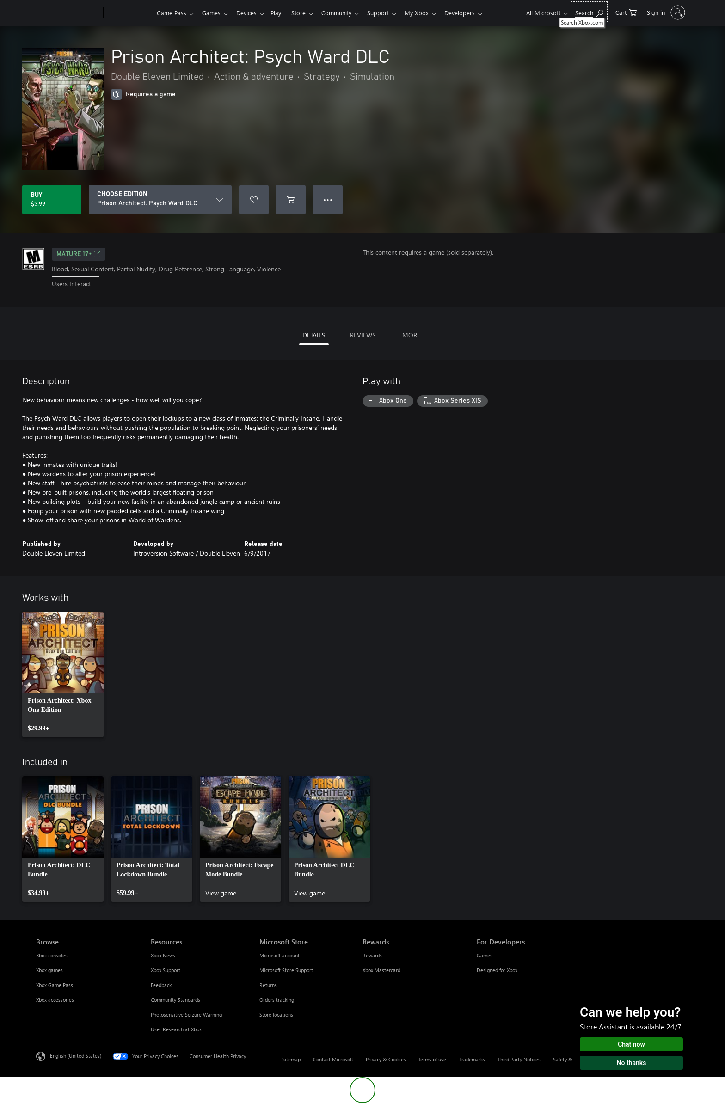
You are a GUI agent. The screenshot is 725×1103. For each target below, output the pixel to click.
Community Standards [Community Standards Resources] (175, 1000)
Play (281, 13)
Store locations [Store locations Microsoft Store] (276, 1014)
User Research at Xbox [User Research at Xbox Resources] (176, 1029)
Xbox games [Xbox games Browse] (49, 970)
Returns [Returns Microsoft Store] (268, 985)
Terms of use (432, 1059)
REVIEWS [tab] (362, 335)
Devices (250, 13)
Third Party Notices (519, 1059)
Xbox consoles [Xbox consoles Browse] (52, 955)
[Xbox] (129, 12)
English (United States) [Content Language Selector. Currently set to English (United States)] (75, 1055)
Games (213, 13)
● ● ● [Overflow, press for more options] (328, 199)
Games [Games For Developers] (484, 955)
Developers (474, 13)
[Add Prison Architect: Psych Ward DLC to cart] (291, 199)
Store (306, 13)
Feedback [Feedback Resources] (161, 985)
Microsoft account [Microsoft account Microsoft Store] (279, 955)
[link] (63, 674)
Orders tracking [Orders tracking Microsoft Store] (276, 1000)
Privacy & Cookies (386, 1059)
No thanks (631, 1062)
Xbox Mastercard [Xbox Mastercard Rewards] (381, 970)
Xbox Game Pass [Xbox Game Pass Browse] (54, 985)
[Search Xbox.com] (589, 11)
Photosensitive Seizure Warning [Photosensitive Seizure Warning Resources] (186, 1014)
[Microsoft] (67, 12)
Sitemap (291, 1059)
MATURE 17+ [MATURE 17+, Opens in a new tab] (78, 254)
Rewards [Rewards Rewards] (372, 955)
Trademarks (472, 1059)
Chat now (631, 1044)
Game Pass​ (171, 13)
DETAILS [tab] (313, 335)
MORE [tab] (411, 335)
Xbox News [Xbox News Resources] (163, 955)
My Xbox (430, 13)
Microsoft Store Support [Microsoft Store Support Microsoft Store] (286, 970)
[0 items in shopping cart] (626, 12)
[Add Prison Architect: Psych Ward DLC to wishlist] (254, 199)
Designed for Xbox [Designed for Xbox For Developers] (497, 970)
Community (346, 13)
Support (389, 13)
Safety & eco (567, 1059)
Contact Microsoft (333, 1059)
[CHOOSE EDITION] (160, 199)
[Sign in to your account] (665, 12)
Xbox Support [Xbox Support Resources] (165, 970)
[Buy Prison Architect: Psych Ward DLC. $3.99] (51, 199)
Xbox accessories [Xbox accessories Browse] (55, 1000)
